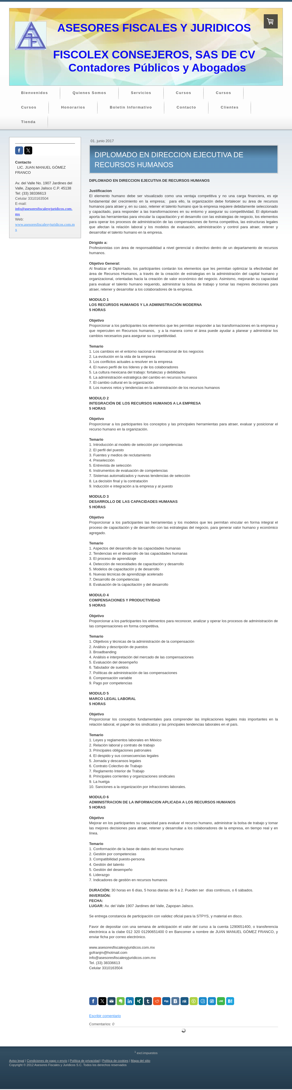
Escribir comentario (105, 1016)
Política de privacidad (85, 1060)
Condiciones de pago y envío (47, 1060)
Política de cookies (115, 1060)
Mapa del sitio (140, 1060)
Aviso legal (16, 1060)
